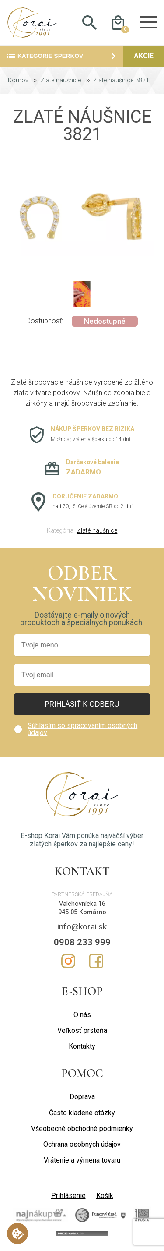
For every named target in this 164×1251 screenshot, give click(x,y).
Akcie (144, 57)
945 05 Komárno (82, 913)
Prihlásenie (68, 1197)
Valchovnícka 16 (82, 905)
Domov (18, 82)
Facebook (96, 962)
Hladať (89, 23)
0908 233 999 (82, 943)
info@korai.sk (82, 928)
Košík (104, 1197)
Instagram (68, 962)
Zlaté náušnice (61, 82)
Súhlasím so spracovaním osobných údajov (82, 730)
